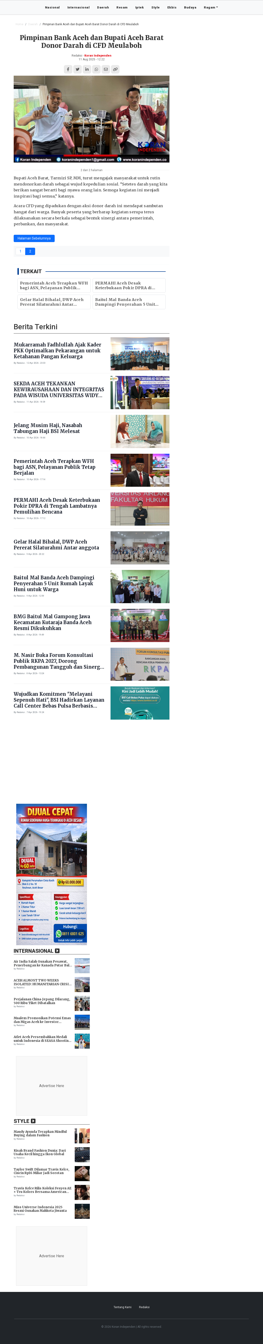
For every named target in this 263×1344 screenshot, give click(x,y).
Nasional (52, 7)
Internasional (78, 7)
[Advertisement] (131, 764)
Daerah (103, 7)
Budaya (190, 7)
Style (155, 7)
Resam (122, 7)
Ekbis (172, 7)
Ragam (209, 7)
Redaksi (144, 1307)
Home (19, 24)
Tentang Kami (123, 1307)
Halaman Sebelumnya (34, 238)
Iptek (139, 7)
